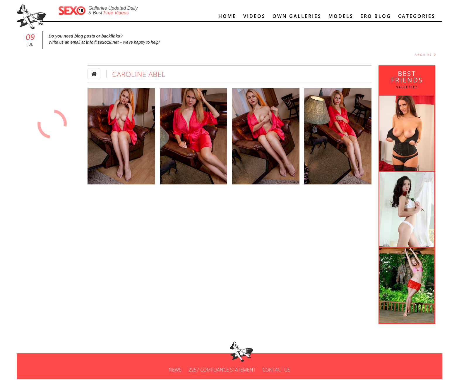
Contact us (276, 370)
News (175, 370)
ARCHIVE (423, 55)
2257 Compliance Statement (222, 370)
